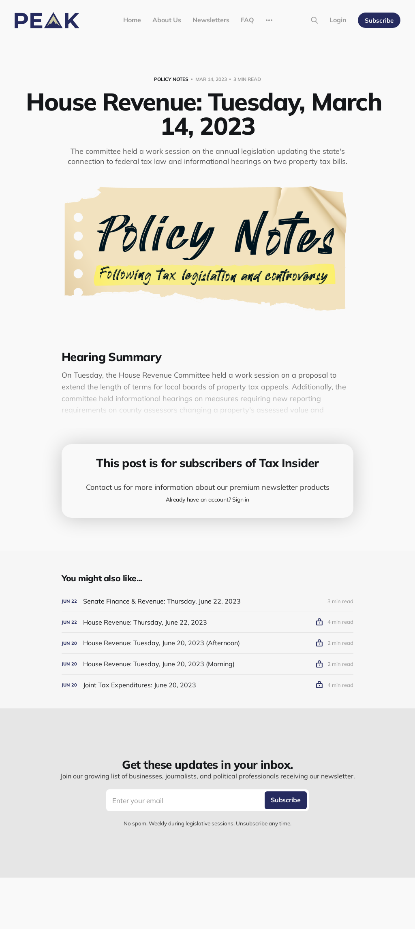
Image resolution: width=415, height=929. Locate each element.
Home (132, 20)
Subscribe (379, 20)
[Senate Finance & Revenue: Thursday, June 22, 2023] (207, 601)
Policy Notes (171, 79)
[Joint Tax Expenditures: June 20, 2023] (207, 685)
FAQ (247, 20)
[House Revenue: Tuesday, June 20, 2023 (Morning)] (207, 664)
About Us (166, 20)
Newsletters (211, 20)
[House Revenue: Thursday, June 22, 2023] (207, 622)
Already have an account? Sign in (207, 499)
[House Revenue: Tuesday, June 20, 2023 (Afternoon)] (207, 643)
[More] (269, 20)
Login (338, 20)
